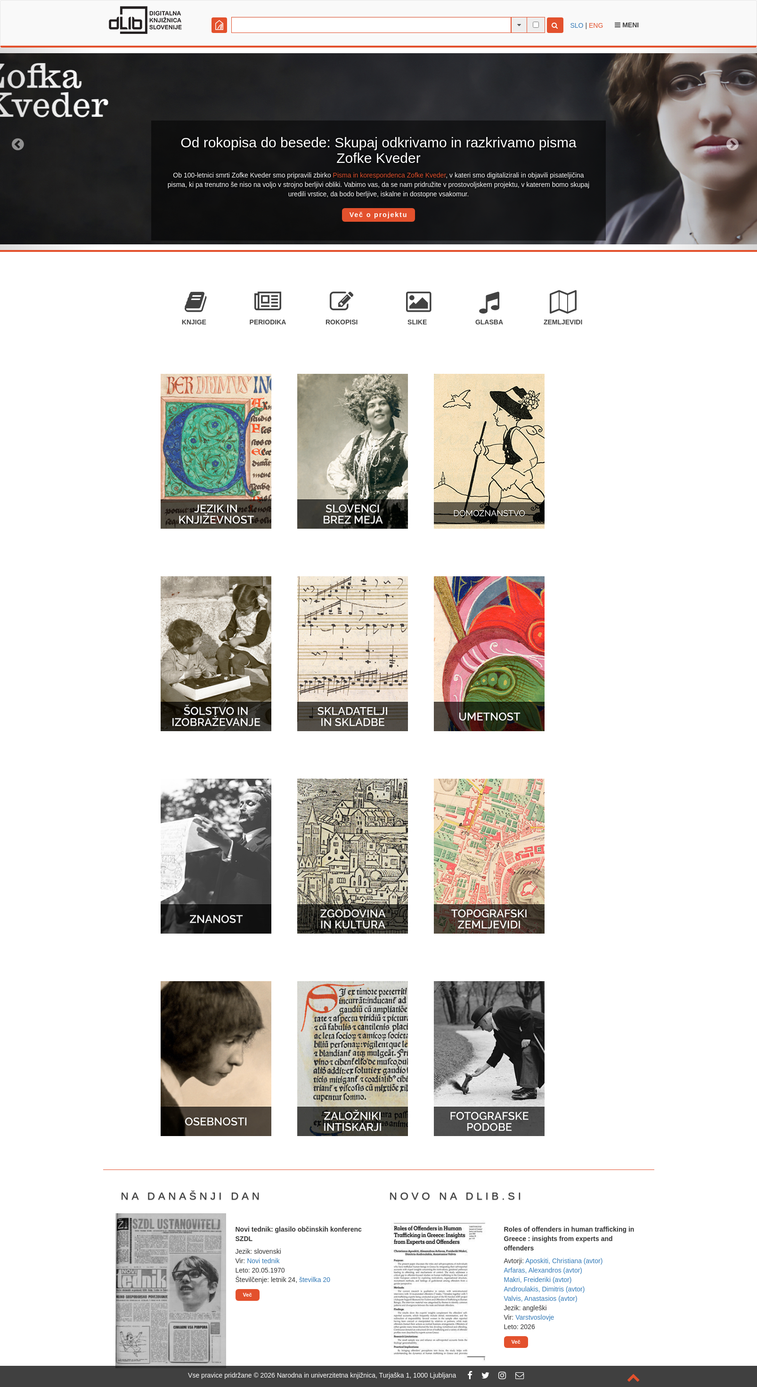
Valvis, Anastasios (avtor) (541, 1298)
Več (247, 1295)
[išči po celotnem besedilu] (536, 25)
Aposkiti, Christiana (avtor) (563, 1261)
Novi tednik (263, 1261)
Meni (627, 25)
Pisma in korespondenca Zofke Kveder (389, 175)
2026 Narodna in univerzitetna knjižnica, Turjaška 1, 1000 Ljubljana (358, 1375)
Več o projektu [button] (379, 214)
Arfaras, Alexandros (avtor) (543, 1270)
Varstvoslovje (534, 1317)
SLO (577, 25)
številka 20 (314, 1279)
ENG (596, 25)
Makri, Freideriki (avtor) (538, 1279)
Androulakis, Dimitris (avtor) (544, 1289)
